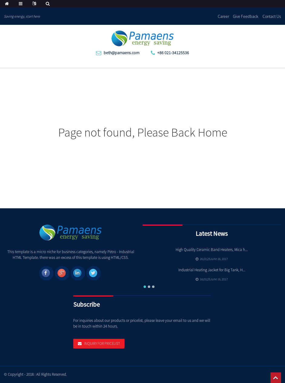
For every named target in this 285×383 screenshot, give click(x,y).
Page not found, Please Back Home (142, 132)
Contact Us (272, 16)
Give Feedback (245, 16)
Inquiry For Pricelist (102, 343)
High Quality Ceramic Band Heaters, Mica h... (212, 249)
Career (223, 16)
